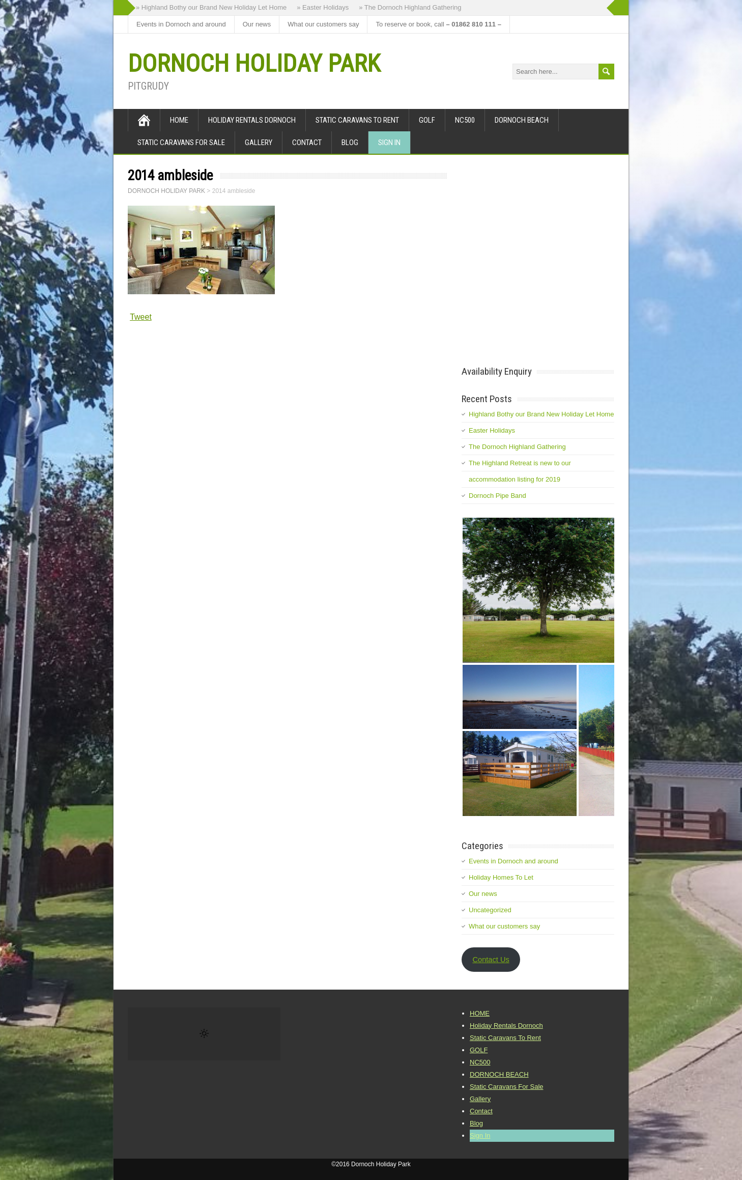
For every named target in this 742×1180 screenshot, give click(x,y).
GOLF (427, 120)
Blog (349, 142)
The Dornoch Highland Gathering (517, 447)
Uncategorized (490, 910)
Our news (257, 24)
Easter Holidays (492, 430)
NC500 (465, 120)
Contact (307, 142)
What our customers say (323, 24)
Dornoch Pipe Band (497, 495)
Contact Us (490, 960)
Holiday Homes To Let (501, 877)
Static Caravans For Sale (181, 142)
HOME (179, 120)
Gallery (258, 142)
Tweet (141, 317)
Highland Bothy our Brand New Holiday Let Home (541, 414)
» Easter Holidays (323, 7)
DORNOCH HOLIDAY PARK (254, 63)
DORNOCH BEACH (522, 120)
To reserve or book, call (438, 24)
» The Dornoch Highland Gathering (410, 7)
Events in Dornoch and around (181, 24)
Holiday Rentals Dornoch (252, 120)
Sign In (389, 142)
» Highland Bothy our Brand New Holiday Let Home (211, 7)
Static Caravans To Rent (357, 120)
